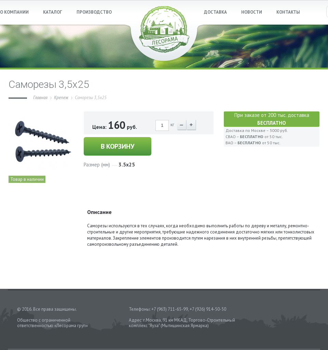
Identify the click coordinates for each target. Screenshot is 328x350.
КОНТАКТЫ (288, 12)
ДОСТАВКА (215, 12)
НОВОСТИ (251, 12)
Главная (40, 97)
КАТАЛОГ (52, 12)
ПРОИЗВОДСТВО (94, 12)
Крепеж (61, 97)
